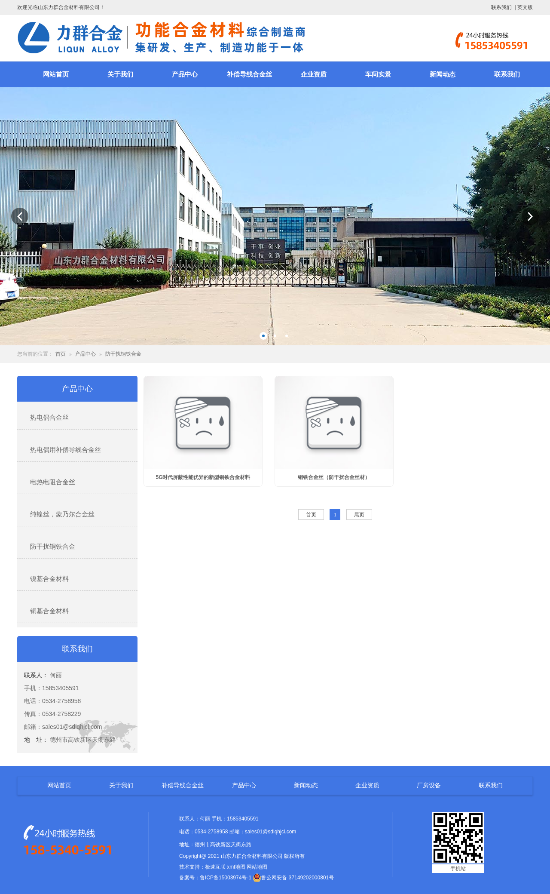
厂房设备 (429, 785)
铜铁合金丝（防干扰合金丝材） (334, 477)
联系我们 (501, 7)
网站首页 (56, 74)
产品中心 (185, 74)
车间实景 (378, 74)
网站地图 (257, 867)
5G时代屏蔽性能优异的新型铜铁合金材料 (203, 477)
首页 (60, 354)
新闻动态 (442, 74)
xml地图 (236, 867)
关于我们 (120, 74)
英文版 (525, 7)
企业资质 (314, 74)
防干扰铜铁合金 (123, 354)
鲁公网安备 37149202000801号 (293, 877)
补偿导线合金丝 (249, 74)
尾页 (359, 515)
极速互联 (215, 867)
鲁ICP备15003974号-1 (225, 878)
